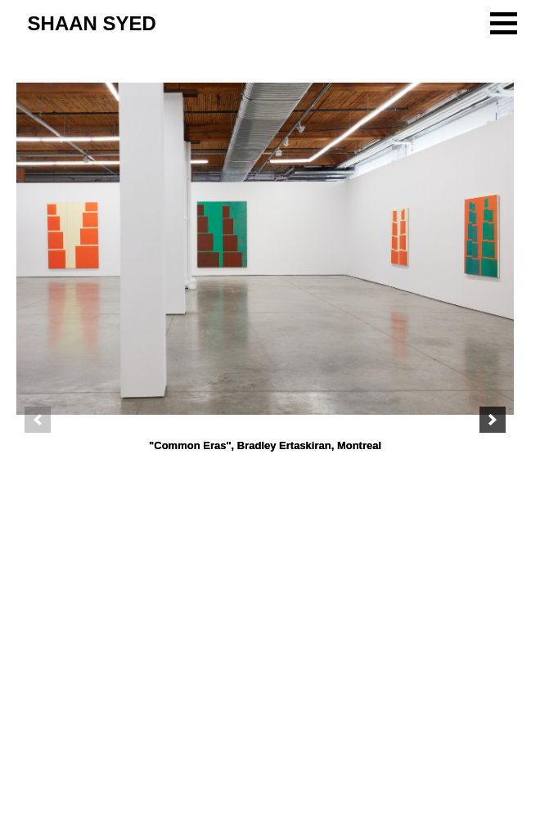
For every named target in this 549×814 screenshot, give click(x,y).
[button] (503, 23)
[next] (492, 420)
